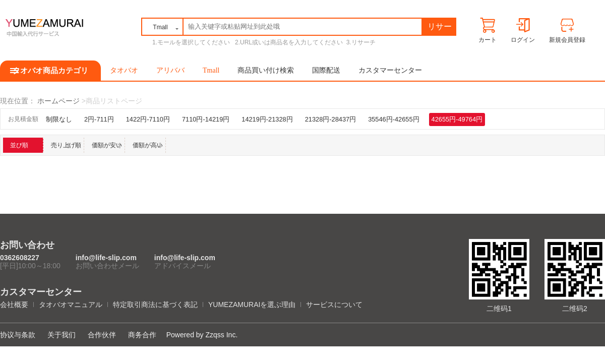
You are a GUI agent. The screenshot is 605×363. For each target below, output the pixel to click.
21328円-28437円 (330, 119)
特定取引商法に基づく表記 (155, 304)
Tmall (211, 70)
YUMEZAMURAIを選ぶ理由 (251, 304)
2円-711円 (99, 119)
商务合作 (142, 335)
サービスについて (334, 304)
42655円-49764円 (457, 119)
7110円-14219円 (205, 119)
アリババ (170, 70)
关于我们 (61, 335)
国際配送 (326, 70)
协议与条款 (17, 335)
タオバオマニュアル (70, 304)
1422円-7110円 (148, 119)
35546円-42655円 (393, 119)
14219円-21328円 (266, 119)
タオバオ (124, 70)
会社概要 (14, 304)
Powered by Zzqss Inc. (202, 335)
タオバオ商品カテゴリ (50, 71)
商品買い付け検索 (265, 70)
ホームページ (58, 101)
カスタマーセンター (390, 70)
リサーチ (440, 28)
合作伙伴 (102, 335)
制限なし (59, 119)
